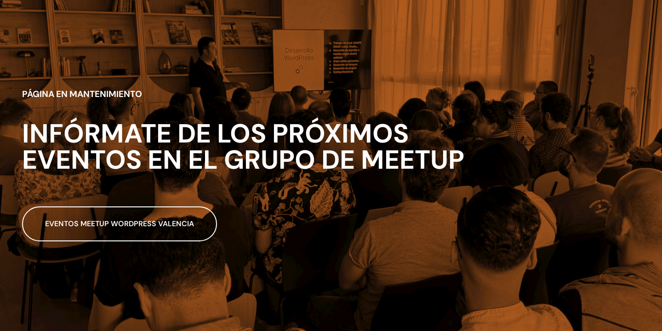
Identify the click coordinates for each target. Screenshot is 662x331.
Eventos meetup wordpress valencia (119, 223)
